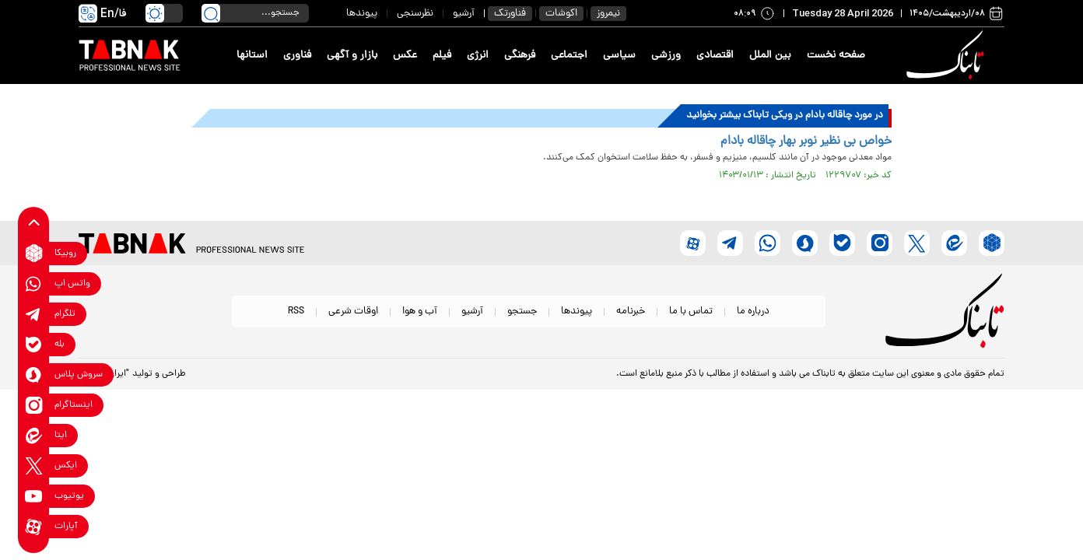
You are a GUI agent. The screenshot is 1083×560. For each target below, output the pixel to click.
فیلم (442, 55)
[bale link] (34, 344)
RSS (296, 311)
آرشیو (464, 13)
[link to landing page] (947, 55)
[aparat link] (34, 526)
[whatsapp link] (34, 283)
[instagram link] (34, 405)
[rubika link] (34, 253)
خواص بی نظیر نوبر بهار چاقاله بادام (806, 141)
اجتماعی (569, 55)
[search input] (255, 13)
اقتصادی (715, 55)
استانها (252, 55)
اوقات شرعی (353, 311)
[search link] (211, 13)
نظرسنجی (415, 13)
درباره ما (753, 311)
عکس (405, 55)
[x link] (34, 465)
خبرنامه (630, 311)
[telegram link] (34, 314)
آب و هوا (419, 311)
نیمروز (608, 13)
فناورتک (510, 13)
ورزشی (666, 55)
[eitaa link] (34, 435)
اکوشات (561, 13)
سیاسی (619, 55)
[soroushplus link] (34, 374)
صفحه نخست (836, 55)
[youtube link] (34, 496)
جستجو (522, 311)
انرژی (478, 55)
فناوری (297, 55)
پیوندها (361, 13)
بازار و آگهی (352, 55)
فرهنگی (519, 55)
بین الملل (770, 55)
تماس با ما (691, 311)
